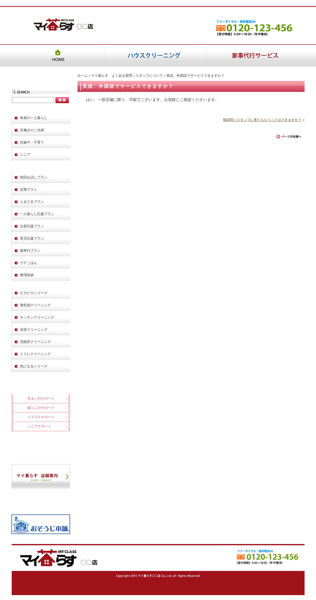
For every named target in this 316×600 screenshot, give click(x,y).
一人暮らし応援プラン (37, 214)
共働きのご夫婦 (32, 130)
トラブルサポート (41, 417)
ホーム (82, 75)
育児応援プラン (32, 238)
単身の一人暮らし (33, 118)
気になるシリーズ (33, 366)
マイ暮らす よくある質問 (111, 75)
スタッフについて (149, 75)
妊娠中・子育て (32, 142)
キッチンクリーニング (37, 317)
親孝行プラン (30, 250)
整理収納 (27, 275)
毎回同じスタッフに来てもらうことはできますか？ (262, 120)
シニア (25, 154)
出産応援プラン (32, 226)
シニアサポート (39, 426)
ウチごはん (28, 263)
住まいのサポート (41, 398)
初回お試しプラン (33, 177)
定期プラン (28, 189)
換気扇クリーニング (35, 305)
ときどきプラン (32, 202)
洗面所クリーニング (35, 342)
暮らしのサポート (41, 408)
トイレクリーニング (35, 354)
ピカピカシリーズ (33, 293)
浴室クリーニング (33, 329)
